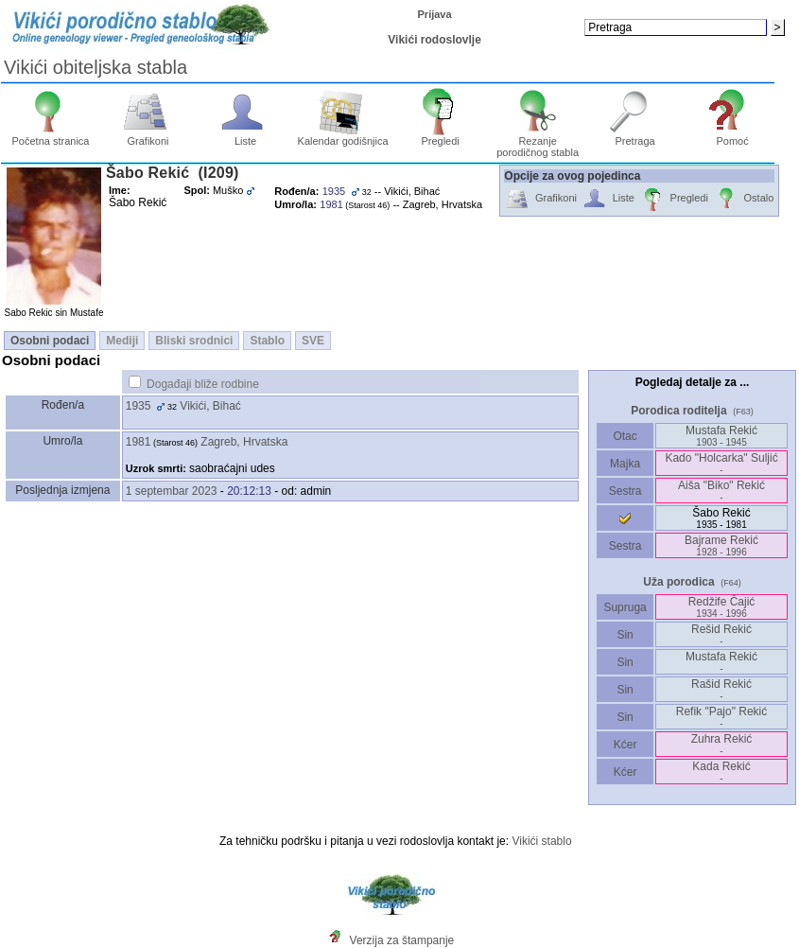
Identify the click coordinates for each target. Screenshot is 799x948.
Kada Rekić (721, 771)
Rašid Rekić (721, 689)
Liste (245, 136)
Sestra (625, 491)
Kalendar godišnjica (343, 136)
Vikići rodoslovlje (434, 39)
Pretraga (635, 136)
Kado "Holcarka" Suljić (721, 463)
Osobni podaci (49, 340)
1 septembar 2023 (171, 491)
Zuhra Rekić (722, 744)
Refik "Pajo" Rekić (722, 717)
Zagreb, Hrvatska (243, 441)
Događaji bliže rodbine (203, 384)
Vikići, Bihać (210, 406)
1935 (138, 406)
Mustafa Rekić (721, 436)
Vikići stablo (541, 841)
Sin (625, 634)
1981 (138, 441)
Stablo (267, 340)
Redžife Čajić (722, 607)
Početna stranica (51, 136)
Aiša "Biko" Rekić (721, 490)
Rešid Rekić (721, 634)
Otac (625, 436)
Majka (625, 463)
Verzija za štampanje (402, 940)
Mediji (122, 340)
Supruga (625, 607)
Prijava (435, 14)
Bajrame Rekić (721, 545)
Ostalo (743, 199)
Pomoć (732, 136)
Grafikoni (148, 136)
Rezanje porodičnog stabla (537, 142)
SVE (313, 340)
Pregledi (440, 136)
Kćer (624, 744)
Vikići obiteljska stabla (95, 67)
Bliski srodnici (194, 340)
